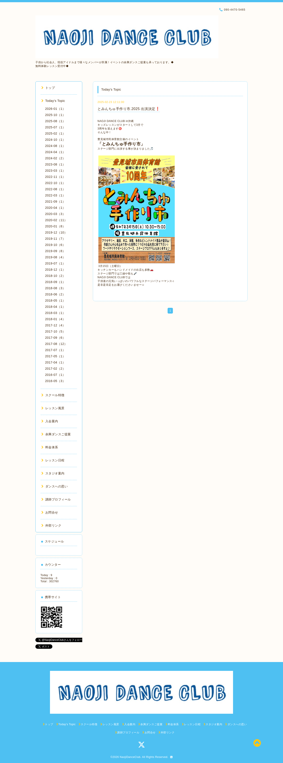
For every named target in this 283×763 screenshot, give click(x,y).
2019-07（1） (55, 263)
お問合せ (49, 512)
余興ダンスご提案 (56, 434)
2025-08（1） (55, 121)
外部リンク (51, 525)
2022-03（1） (55, 195)
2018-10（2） (55, 276)
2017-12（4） (55, 325)
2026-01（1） (55, 108)
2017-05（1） (55, 356)
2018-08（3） (55, 288)
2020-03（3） (55, 214)
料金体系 (49, 447)
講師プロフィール (56, 499)
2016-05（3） (55, 381)
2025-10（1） (55, 115)
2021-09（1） (55, 201)
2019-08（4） (55, 257)
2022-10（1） (55, 183)
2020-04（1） (55, 207)
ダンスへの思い (54, 486)
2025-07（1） (55, 127)
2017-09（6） (55, 337)
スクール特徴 (53, 395)
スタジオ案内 (53, 473)
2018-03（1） (55, 313)
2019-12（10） (56, 232)
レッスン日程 (53, 460)
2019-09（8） (55, 251)
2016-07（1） (55, 375)
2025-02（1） (55, 133)
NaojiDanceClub (130, 757)
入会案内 (49, 421)
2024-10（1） (55, 139)
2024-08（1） (55, 146)
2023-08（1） (55, 164)
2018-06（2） (55, 294)
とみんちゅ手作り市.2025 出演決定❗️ (129, 109)
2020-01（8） (55, 226)
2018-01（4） (55, 319)
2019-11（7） (55, 238)
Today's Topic (53, 101)
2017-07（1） (55, 350)
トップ (48, 87)
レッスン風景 (53, 408)
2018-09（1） (55, 282)
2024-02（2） (55, 158)
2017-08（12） (56, 344)
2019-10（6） (55, 245)
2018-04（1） (55, 306)
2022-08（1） (55, 189)
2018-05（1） (55, 300)
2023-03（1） (55, 170)
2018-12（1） (55, 269)
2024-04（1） (55, 152)
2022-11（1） (55, 177)
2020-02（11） (56, 220)
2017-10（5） (55, 331)
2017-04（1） (55, 362)
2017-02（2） (55, 368)
